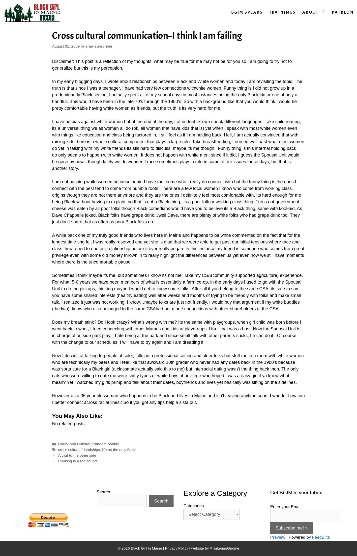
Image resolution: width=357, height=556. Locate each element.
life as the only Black (119, 450)
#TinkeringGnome (224, 548)
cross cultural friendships (79, 450)
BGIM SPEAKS (247, 12)
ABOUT (315, 12)
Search (103, 492)
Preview (277, 537)
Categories (193, 505)
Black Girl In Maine (147, 548)
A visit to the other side (77, 455)
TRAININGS (282, 12)
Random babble (105, 444)
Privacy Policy (176, 548)
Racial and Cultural (74, 444)
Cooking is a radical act (77, 461)
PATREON (343, 12)
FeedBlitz (321, 537)
